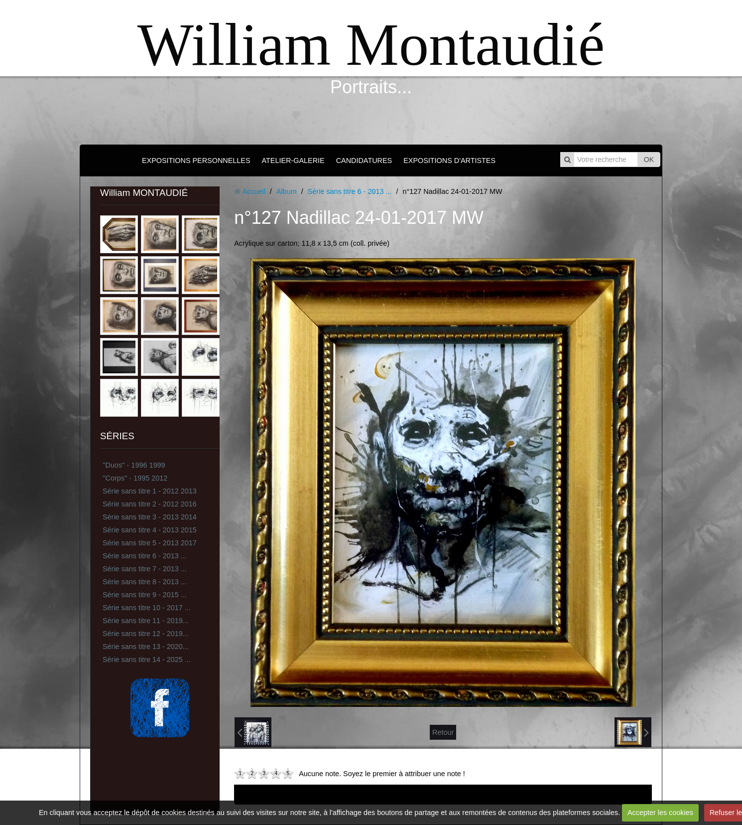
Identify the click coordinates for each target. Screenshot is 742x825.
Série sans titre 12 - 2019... (146, 634)
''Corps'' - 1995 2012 (135, 478)
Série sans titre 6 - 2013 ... (145, 556)
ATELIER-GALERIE (293, 161)
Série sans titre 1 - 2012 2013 (150, 491)
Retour (443, 732)
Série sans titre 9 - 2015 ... (145, 595)
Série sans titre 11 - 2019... (146, 621)
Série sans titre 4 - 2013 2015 (150, 530)
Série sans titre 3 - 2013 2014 (150, 517)
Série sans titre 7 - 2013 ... (145, 569)
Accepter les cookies (660, 813)
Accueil (253, 191)
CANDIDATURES (364, 161)
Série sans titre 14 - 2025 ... (147, 659)
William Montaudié (371, 44)
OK (649, 160)
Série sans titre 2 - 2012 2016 (150, 504)
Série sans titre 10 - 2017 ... (147, 608)
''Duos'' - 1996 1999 (134, 465)
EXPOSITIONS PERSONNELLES (196, 161)
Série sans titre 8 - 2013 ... (145, 582)
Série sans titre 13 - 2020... (146, 647)
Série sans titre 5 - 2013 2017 (150, 543)
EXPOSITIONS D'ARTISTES (449, 161)
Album (286, 191)
